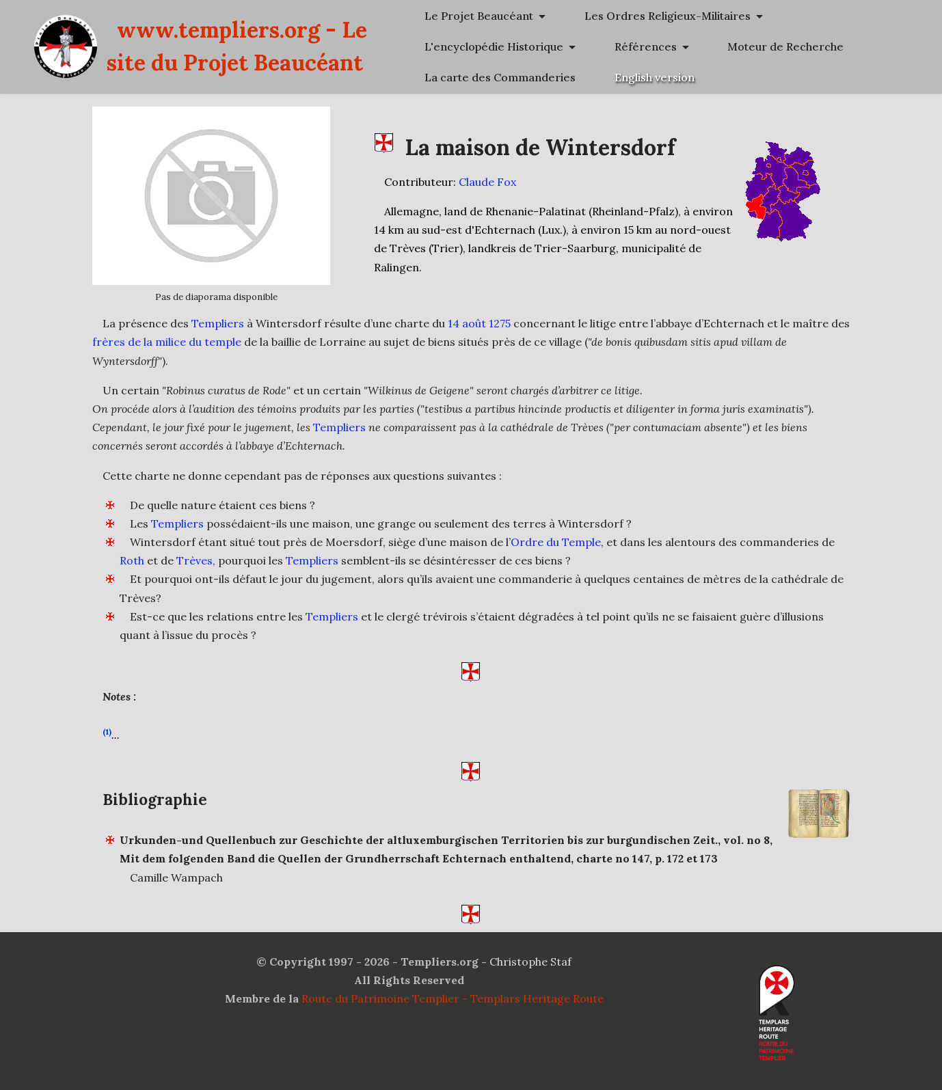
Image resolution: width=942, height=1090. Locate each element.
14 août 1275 (479, 323)
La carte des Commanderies (751, 170)
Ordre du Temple (556, 542)
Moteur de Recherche (734, 139)
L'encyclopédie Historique (745, 77)
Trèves (194, 562)
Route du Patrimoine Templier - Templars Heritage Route (452, 1000)
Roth (132, 562)
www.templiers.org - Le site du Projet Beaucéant (395, 108)
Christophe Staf (530, 962)
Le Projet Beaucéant (730, 16)
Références (707, 108)
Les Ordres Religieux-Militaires (759, 46)
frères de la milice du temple (166, 342)
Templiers (217, 323)
